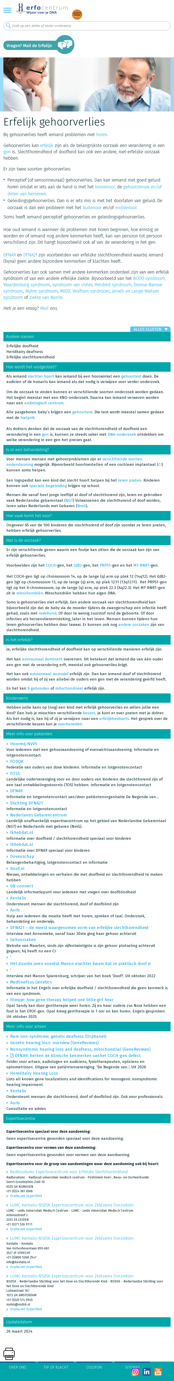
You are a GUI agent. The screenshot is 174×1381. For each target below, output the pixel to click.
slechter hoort (41, 376)
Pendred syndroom (112, 284)
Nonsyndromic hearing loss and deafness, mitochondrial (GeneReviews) (80, 1049)
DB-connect (21, 886)
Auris (15, 910)
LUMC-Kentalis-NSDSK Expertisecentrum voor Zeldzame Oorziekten (72, 1205)
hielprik (27, 417)
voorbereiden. (70, 724)
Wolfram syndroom (91, 291)
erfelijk (46, 145)
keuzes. (89, 713)
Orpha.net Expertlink (26, 1196)
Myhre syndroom (41, 291)
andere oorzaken (133, 624)
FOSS (15, 773)
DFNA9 (9, 255)
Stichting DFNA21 (26, 803)
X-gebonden (38, 688)
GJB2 (78, 565)
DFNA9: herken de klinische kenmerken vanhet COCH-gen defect (78, 1055)
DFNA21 (30, 255)
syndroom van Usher (72, 284)
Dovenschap (22, 856)
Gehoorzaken (23, 939)
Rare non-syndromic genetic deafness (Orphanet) (58, 1036)
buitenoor (92, 207)
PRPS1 (105, 565)
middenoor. (126, 207)
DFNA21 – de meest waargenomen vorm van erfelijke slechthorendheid (79, 927)
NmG (81, 506)
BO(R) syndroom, (149, 278)
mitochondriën (29, 593)
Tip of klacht (56, 1367)
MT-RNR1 (141, 565)
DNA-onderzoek (122, 434)
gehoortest (131, 376)
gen (7, 151)
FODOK (17, 761)
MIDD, (65, 291)
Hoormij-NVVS (23, 743)
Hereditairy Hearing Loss (34, 1073)
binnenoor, (105, 186)
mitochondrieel (69, 688)
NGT (69, 500)
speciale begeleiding (48, 485)
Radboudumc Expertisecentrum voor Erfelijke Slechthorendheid (69, 1171)
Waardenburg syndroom (26, 284)
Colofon (94, 1367)
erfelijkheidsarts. (114, 718)
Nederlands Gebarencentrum (38, 815)
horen (101, 134)
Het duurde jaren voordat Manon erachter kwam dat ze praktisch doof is (80, 963)
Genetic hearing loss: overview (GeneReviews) (54, 1042)
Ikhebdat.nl (21, 832)
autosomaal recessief (49, 674)
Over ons (17, 1367)
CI (160, 464)
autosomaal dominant (42, 659)
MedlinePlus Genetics (31, 982)
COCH (51, 565)
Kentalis (18, 898)
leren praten (129, 480)
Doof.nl (17, 868)
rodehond (47, 613)
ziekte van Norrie (46, 297)
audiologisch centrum (43, 403)
